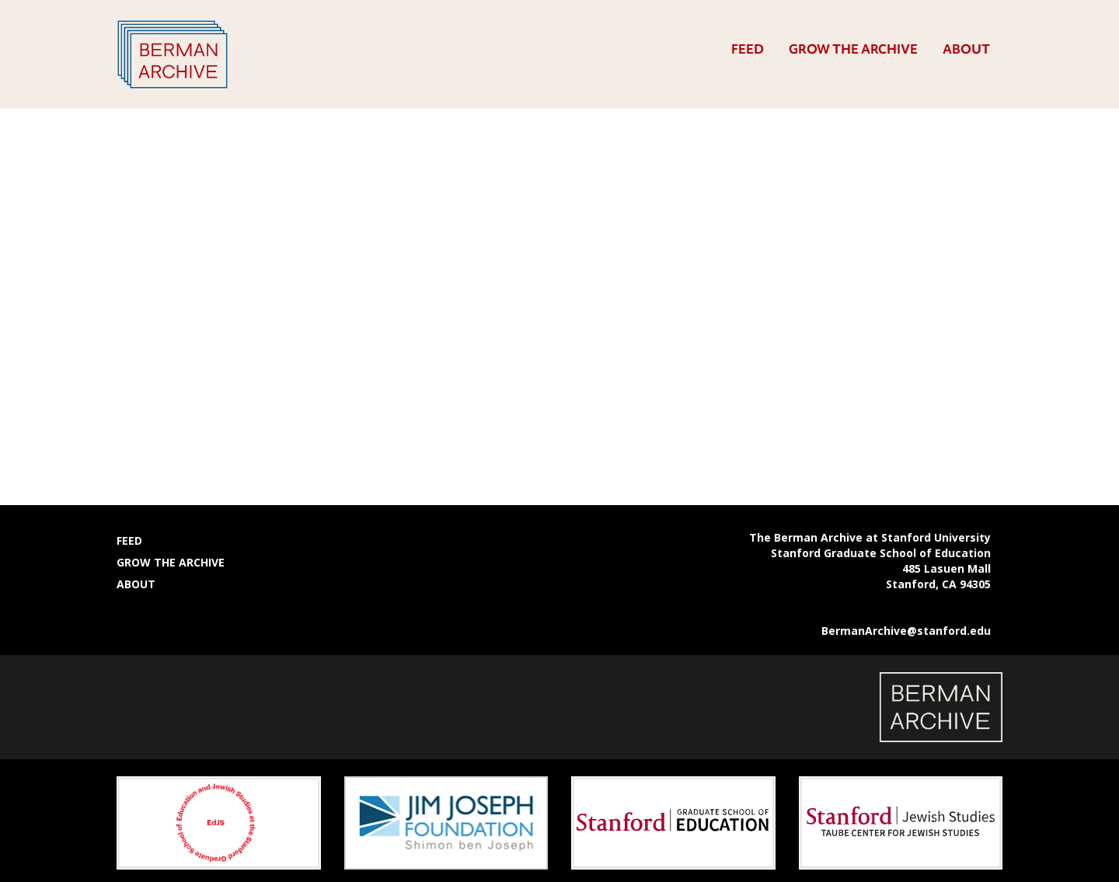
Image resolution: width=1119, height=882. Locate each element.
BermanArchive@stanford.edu (906, 630)
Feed (747, 49)
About (966, 49)
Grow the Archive (853, 49)
